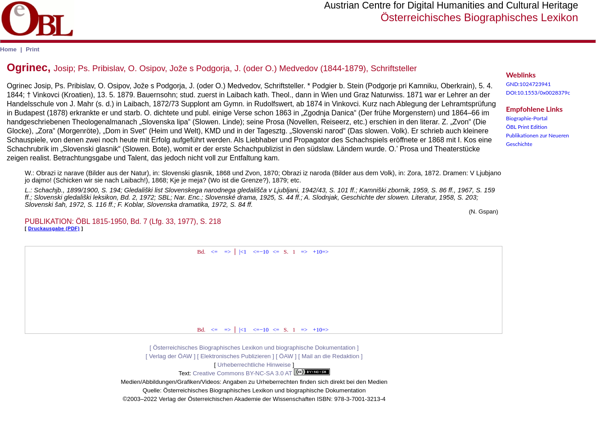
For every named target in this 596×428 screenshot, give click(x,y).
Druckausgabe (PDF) (54, 228)
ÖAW (286, 356)
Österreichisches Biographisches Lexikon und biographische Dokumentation (254, 347)
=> (227, 251)
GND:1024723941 (528, 84)
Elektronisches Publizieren (235, 356)
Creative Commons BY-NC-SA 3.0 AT (261, 373)
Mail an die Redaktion (330, 356)
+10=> (321, 251)
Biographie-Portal (526, 118)
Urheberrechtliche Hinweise (254, 364)
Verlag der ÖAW (170, 356)
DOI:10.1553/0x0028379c (538, 92)
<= (214, 251)
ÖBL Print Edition (526, 126)
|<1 (242, 251)
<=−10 (261, 251)
